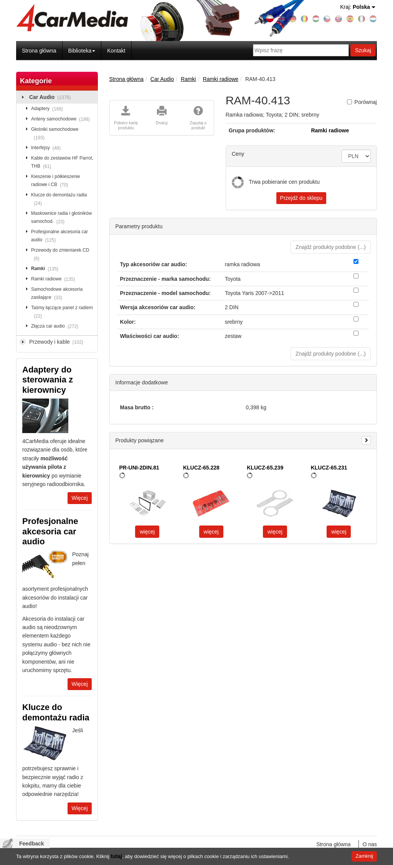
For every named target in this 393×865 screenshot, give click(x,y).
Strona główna (39, 51)
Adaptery (48, 108)
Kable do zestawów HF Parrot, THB (62, 162)
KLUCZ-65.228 (201, 468)
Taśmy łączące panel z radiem (62, 312)
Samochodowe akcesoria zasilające (57, 294)
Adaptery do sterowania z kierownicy (47, 380)
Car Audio (51, 97)
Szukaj (363, 50)
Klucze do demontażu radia (59, 199)
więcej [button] (147, 532)
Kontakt (116, 51)
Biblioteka (82, 51)
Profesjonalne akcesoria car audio (59, 236)
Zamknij (364, 856)
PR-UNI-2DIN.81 (139, 468)
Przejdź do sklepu (301, 198)
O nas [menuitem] (370, 844)
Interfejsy (47, 148)
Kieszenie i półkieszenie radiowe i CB (55, 181)
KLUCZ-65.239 (265, 468)
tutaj (116, 856)
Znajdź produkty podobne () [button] (331, 247)
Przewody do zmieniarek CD (60, 254)
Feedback (31, 843)
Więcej (79, 498)
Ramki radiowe (54, 279)
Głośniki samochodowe (54, 134)
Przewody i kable (57, 342)
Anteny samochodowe (61, 119)
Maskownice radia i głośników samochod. (61, 218)
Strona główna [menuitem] (333, 844)
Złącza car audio (56, 326)
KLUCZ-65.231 (329, 468)
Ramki (46, 268)
